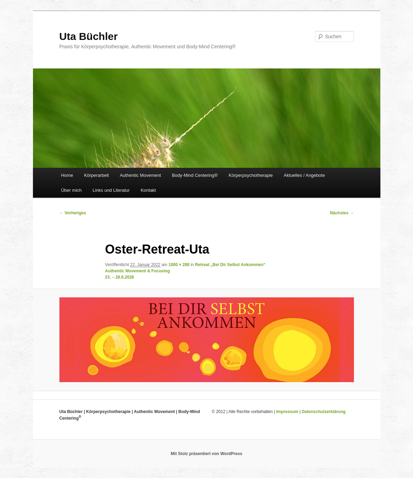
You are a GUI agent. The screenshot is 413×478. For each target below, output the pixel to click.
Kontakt (148, 190)
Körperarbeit (96, 175)
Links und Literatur (111, 190)
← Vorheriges (72, 213)
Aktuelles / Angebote (304, 175)
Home (67, 175)
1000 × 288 (178, 264)
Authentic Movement (140, 175)
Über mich (71, 190)
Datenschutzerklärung (324, 411)
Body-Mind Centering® (195, 175)
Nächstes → (342, 213)
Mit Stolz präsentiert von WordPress (206, 453)
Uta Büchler (88, 36)
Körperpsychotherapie (251, 175)
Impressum (287, 411)
